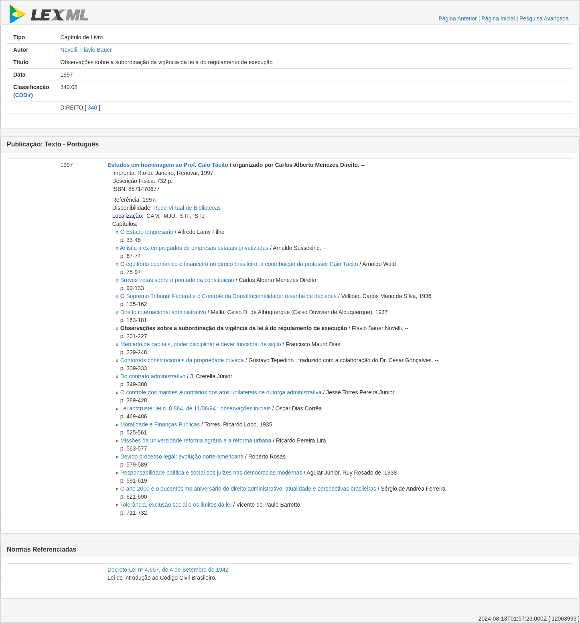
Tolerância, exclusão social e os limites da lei (175, 504)
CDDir (23, 95)
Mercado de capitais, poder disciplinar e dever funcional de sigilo (200, 344)
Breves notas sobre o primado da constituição (177, 280)
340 (92, 107)
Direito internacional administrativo (163, 312)
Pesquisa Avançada (544, 18)
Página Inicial (498, 18)
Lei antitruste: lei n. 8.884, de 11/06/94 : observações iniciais (195, 408)
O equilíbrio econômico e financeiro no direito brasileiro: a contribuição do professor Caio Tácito (239, 264)
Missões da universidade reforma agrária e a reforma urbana (196, 440)
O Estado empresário (146, 232)
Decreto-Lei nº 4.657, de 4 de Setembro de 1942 (168, 569)
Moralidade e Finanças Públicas (160, 424)
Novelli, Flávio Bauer (86, 50)
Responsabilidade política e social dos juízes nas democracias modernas (211, 472)
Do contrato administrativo (153, 376)
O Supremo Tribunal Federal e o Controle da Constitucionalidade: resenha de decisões (228, 296)
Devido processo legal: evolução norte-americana (181, 456)
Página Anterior (457, 18)
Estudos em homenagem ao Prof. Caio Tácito (167, 165)
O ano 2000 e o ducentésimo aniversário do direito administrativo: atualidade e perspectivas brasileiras (248, 488)
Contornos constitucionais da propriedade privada (182, 360)
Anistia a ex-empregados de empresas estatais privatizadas (194, 248)
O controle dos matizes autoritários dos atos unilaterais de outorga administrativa (221, 392)
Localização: (128, 216)
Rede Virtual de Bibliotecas (187, 208)
